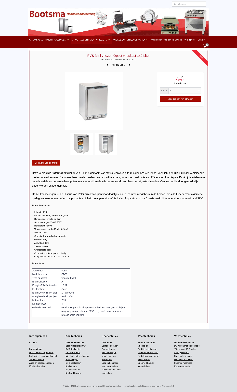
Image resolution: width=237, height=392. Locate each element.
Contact (201, 40)
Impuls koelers (109, 356)
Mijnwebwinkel (168, 386)
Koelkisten (107, 359)
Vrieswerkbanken (146, 363)
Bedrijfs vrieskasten (147, 349)
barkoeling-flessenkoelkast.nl (43, 356)
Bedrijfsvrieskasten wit (148, 356)
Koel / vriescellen (37, 366)
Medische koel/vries (111, 369)
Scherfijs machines (183, 363)
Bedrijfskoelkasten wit (76, 346)
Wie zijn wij (189, 40)
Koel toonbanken (110, 366)
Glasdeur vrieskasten (148, 352)
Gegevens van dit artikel (46, 163)
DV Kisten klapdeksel (184, 342)
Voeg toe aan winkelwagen (180, 99)
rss (131, 386)
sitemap (126, 386)
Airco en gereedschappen (41, 363)
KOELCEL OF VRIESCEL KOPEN (131, 40)
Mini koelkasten (73, 352)
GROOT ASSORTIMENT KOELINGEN (49, 40)
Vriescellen (143, 346)
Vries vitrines (144, 366)
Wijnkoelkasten (73, 369)
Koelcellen (107, 373)
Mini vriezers (144, 359)
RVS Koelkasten (73, 349)
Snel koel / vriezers (183, 356)
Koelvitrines (71, 366)
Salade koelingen (110, 346)
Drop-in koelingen (110, 363)
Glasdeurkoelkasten (75, 342)
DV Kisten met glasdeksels (187, 346)
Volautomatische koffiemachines (166, 40)
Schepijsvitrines (181, 352)
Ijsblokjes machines (183, 359)
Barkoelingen (72, 359)
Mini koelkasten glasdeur (77, 356)
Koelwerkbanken (73, 373)
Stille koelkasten (73, 363)
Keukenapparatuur (183, 366)
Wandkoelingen (109, 352)
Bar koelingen (108, 349)
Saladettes (107, 342)
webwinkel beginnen (142, 386)
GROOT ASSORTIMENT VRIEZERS (91, 40)
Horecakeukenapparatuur (41, 352)
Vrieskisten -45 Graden (185, 349)
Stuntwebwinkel (36, 359)
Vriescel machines (146, 342)
